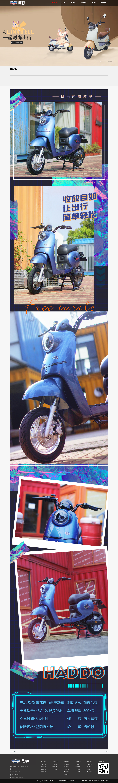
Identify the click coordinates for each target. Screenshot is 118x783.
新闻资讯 (54, 764)
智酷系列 (43, 769)
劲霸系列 (43, 764)
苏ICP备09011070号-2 (87, 781)
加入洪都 (89, 771)
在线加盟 (66, 774)
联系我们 (89, 764)
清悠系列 (43, 771)
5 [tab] (109, 61)
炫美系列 (43, 766)
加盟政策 (66, 771)
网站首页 (54, 3)
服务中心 (103, 3)
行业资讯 (54, 769)
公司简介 (93, 3)
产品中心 (64, 3)
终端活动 (66, 764)
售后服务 (89, 769)
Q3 (15, 751)
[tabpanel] (59, 39)
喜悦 (107, 751)
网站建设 (106, 781)
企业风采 (77, 769)
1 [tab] (100, 61)
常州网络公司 (97, 781)
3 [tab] (104, 61)
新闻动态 (73, 3)
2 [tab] (102, 61)
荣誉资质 (77, 766)
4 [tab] (106, 61)
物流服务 (89, 766)
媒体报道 (54, 766)
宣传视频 (66, 766)
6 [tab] (111, 61)
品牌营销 (83, 3)
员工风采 (77, 771)
